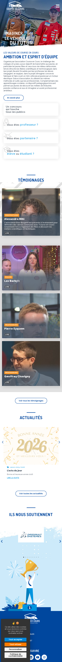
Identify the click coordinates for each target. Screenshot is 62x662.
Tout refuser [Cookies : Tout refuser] (15, 644)
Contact (21, 637)
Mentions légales (25, 634)
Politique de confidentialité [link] (15, 655)
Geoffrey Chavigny (17, 376)
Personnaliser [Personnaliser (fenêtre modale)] (15, 649)
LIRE (7, 233)
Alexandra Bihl (14, 218)
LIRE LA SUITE (13, 478)
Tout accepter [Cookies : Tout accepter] (15, 639)
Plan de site (22, 631)
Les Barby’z (12, 280)
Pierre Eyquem (14, 328)
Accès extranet (24, 641)
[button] (1, 541)
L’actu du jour (14, 470)
